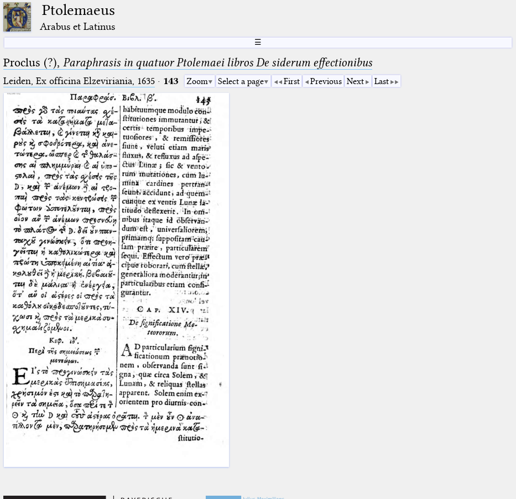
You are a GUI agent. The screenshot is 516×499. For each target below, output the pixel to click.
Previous (326, 81)
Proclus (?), (187, 62)
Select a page (241, 81)
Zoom (197, 81)
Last (381, 81)
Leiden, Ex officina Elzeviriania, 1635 (79, 81)
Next (355, 81)
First (292, 81)
